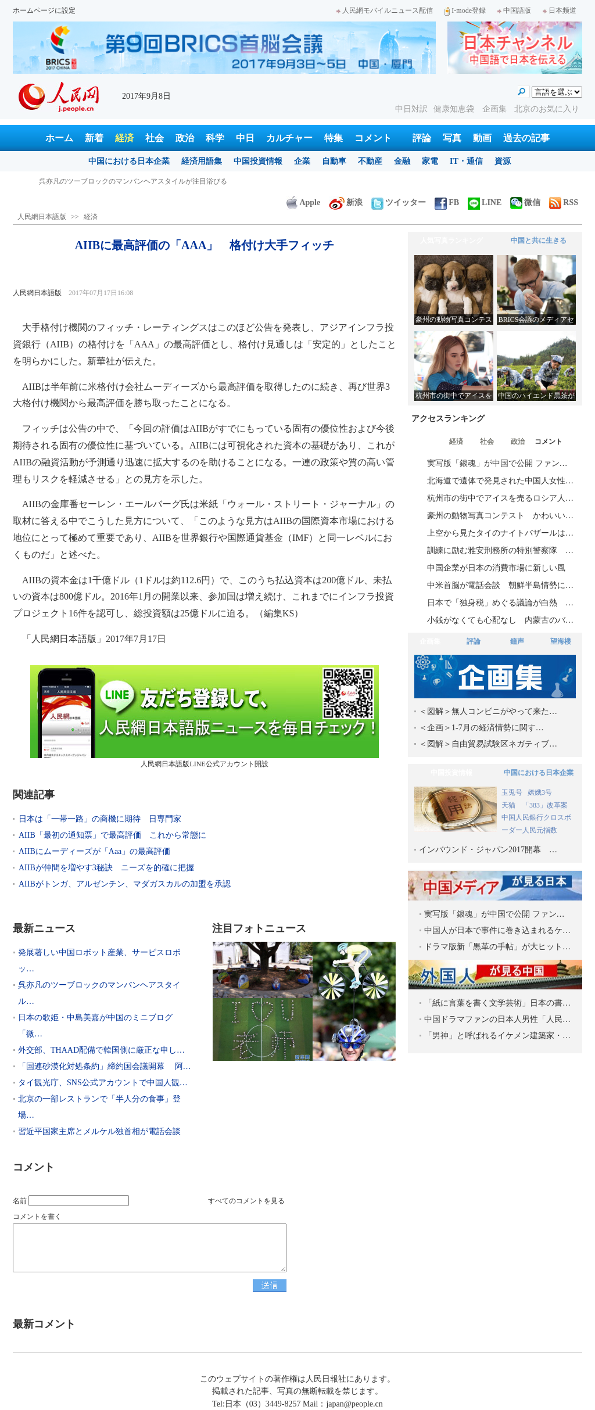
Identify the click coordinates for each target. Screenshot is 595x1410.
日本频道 (559, 10)
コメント (373, 138)
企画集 (495, 109)
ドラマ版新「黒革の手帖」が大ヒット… (497, 946)
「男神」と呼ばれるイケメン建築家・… (497, 1035)
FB (447, 202)
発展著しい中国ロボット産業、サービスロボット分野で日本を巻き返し (150, 181)
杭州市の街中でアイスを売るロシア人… (500, 498)
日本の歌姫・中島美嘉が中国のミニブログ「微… (95, 1025)
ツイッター (398, 202)
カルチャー (289, 138)
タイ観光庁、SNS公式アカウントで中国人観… (103, 1082)
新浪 (346, 202)
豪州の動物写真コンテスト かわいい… (500, 515)
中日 (245, 138)
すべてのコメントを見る (246, 1201)
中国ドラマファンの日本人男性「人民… (497, 1019)
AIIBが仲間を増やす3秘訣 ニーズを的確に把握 (106, 867)
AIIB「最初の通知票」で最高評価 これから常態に (112, 835)
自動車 (334, 161)
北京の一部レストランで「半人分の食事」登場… (99, 1107)
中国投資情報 (258, 161)
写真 (452, 138)
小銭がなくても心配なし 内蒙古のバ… (500, 620)
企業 (302, 161)
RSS (563, 202)
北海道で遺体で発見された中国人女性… (500, 480)
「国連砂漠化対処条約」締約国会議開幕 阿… (104, 1066)
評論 (422, 138)
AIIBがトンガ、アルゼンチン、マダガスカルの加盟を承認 (125, 884)
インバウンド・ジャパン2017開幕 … (488, 849)
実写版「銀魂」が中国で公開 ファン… (497, 463)
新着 (94, 138)
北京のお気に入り (546, 109)
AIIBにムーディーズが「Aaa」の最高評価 (94, 851)
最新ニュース (44, 928)
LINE (484, 202)
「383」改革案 (545, 805)
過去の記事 (526, 138)
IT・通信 (466, 161)
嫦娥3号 (540, 792)
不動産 (370, 161)
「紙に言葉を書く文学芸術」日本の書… (497, 1003)
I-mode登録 (465, 10)
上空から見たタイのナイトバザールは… (500, 533)
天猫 (509, 805)
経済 (124, 138)
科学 (215, 138)
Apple (303, 202)
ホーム (59, 138)
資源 (502, 161)
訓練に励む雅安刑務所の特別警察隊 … (500, 550)
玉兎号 (511, 792)
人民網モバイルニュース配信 (384, 10)
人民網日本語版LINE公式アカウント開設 (204, 716)
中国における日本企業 (129, 161)
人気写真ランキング (451, 240)
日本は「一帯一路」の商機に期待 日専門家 (100, 819)
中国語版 (514, 10)
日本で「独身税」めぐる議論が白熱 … (500, 602)
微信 (525, 202)
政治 (184, 138)
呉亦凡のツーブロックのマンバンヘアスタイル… (99, 993)
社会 (154, 138)
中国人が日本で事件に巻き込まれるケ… (497, 930)
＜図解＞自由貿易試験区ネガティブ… (488, 744)
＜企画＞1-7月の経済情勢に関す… (481, 727)
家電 (430, 161)
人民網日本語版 (41, 217)
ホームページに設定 (44, 10)
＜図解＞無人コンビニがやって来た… (488, 711)
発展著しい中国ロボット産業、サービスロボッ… (99, 960)
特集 (333, 138)
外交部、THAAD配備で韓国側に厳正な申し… (101, 1050)
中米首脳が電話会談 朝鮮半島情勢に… (500, 585)
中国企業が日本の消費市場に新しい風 (496, 568)
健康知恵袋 (454, 109)
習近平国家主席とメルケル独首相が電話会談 (99, 1131)
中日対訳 (411, 109)
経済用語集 (201, 161)
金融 (402, 161)
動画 (482, 138)
